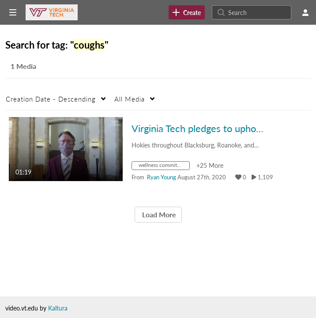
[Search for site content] (258, 12)
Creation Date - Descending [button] (51, 99)
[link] (187, 12)
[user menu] (305, 12)
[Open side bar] (13, 12)
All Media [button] (129, 99)
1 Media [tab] (23, 66)
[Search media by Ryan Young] (161, 177)
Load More (158, 214)
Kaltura (58, 308)
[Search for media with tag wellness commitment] (164, 166)
